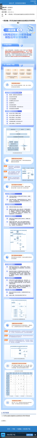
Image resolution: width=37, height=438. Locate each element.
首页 (8, 429)
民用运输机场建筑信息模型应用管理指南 (16, 416)
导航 (13, 429)
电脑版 (19, 429)
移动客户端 (26, 429)
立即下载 (29, 435)
